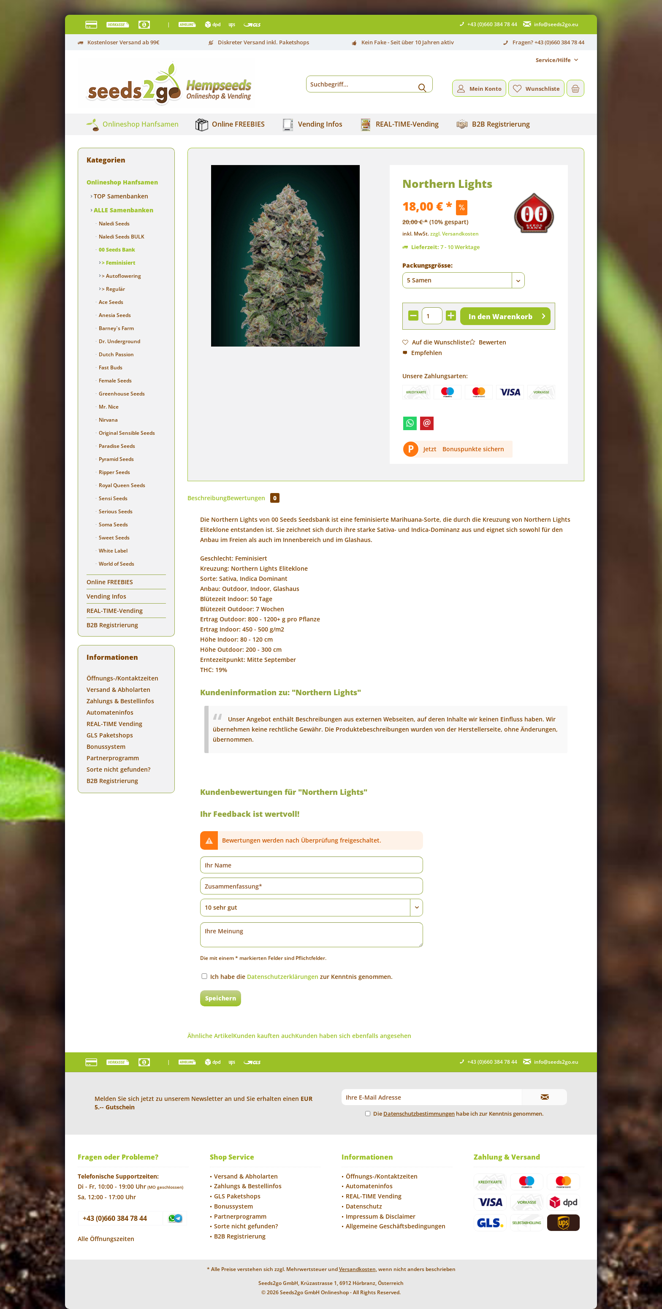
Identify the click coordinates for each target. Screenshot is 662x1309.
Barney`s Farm (116, 328)
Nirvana (108, 419)
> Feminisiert (118, 262)
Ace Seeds (110, 302)
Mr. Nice (108, 406)
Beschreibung (207, 498)
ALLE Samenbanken (122, 210)
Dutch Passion (116, 354)
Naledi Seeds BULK (121, 236)
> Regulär (112, 289)
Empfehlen (422, 353)
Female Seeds (115, 380)
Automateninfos (110, 712)
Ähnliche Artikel (210, 1036)
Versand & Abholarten (118, 690)
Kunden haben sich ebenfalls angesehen (353, 1036)
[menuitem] (556, 60)
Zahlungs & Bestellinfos (120, 701)
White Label (113, 550)
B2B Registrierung (112, 625)
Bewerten (487, 342)
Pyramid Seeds (116, 459)
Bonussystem (106, 747)
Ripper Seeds (114, 472)
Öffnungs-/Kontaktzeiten (122, 678)
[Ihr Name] (311, 864)
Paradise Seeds (116, 446)
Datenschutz (364, 1206)
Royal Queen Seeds (121, 485)
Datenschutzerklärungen (282, 977)
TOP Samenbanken (120, 196)
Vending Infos (106, 596)
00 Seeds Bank (116, 249)
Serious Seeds (115, 511)
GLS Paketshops (110, 735)
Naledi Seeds (114, 223)
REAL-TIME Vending (114, 724)
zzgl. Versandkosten (454, 233)
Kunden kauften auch (264, 1036)
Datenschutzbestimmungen (419, 1113)
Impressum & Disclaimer (380, 1216)
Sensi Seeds (113, 498)
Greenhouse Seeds (121, 393)
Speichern (220, 998)
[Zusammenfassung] (311, 886)
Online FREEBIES (110, 582)
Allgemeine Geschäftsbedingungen (395, 1226)
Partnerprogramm (113, 758)
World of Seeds (116, 563)
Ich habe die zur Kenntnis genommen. (301, 977)
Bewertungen (253, 498)
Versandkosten (357, 1269)
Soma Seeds (113, 524)
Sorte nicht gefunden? (118, 769)
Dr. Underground (119, 341)
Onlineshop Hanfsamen (122, 182)
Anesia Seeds (114, 315)
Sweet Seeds (114, 537)
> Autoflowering (120, 275)
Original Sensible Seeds (126, 432)
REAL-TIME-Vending (115, 611)
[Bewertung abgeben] (311, 907)
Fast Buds (110, 367)
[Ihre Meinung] (311, 934)
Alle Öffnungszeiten (106, 1239)
